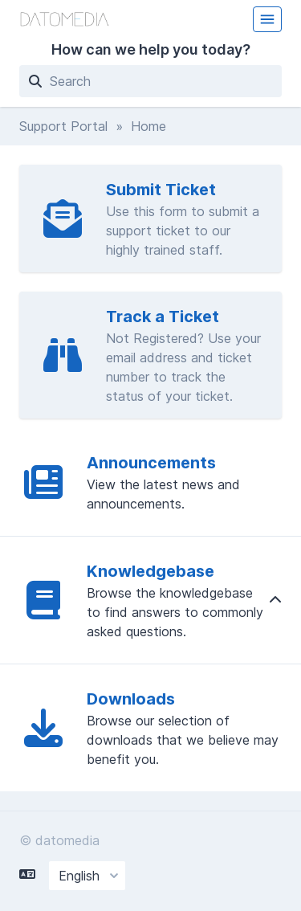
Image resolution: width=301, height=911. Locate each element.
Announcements (151, 462)
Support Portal (63, 126)
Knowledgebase (150, 571)
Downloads (131, 699)
